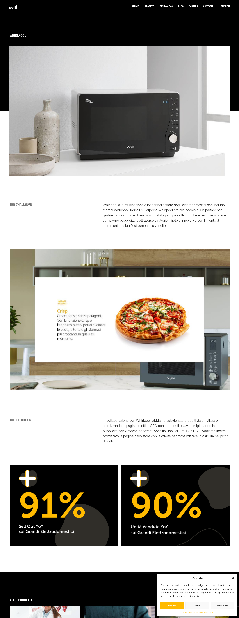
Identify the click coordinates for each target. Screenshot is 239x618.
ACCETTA (172, 606)
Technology (166, 6)
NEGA (197, 606)
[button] (232, 578)
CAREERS (193, 6)
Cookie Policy (187, 612)
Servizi (135, 6)
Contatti (208, 6)
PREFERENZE (222, 606)
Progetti (149, 6)
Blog (181, 6)
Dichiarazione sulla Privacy (203, 612)
